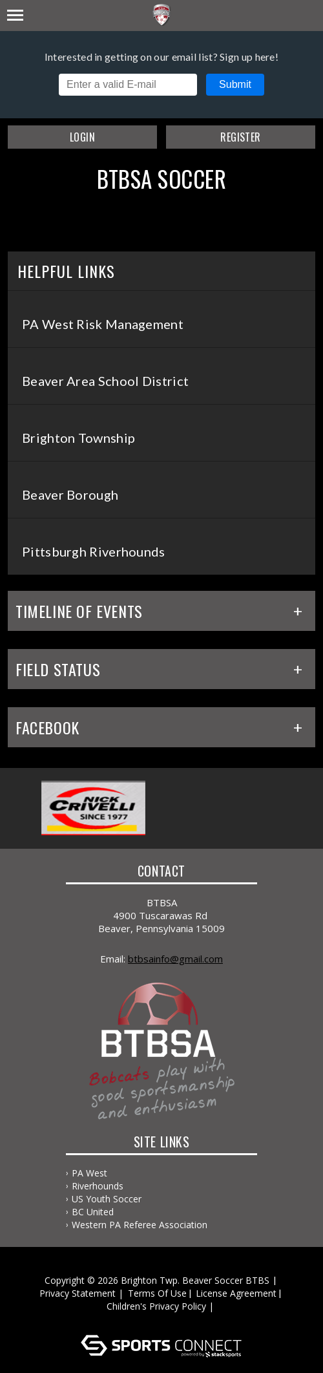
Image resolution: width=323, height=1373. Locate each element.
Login (82, 137)
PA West (89, 1173)
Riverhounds (97, 1186)
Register (240, 137)
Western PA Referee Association (139, 1225)
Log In (164, 1319)
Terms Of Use (157, 1293)
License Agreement (236, 1293)
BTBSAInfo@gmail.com (175, 958)
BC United (93, 1212)
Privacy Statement (77, 1293)
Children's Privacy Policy (156, 1306)
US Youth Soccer (106, 1199)
